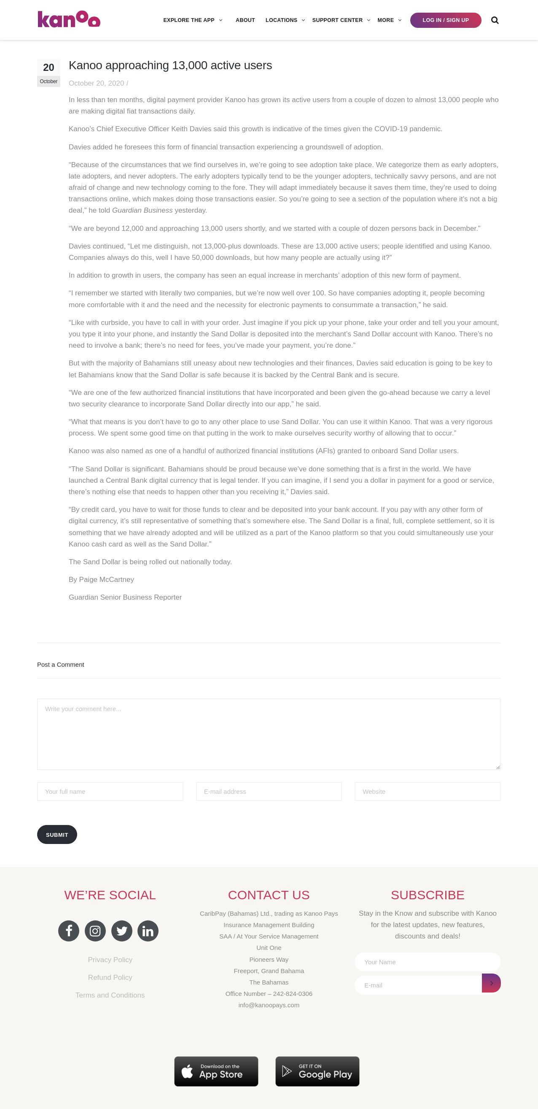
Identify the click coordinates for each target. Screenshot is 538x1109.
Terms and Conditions (110, 995)
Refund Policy (110, 978)
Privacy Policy (110, 960)
